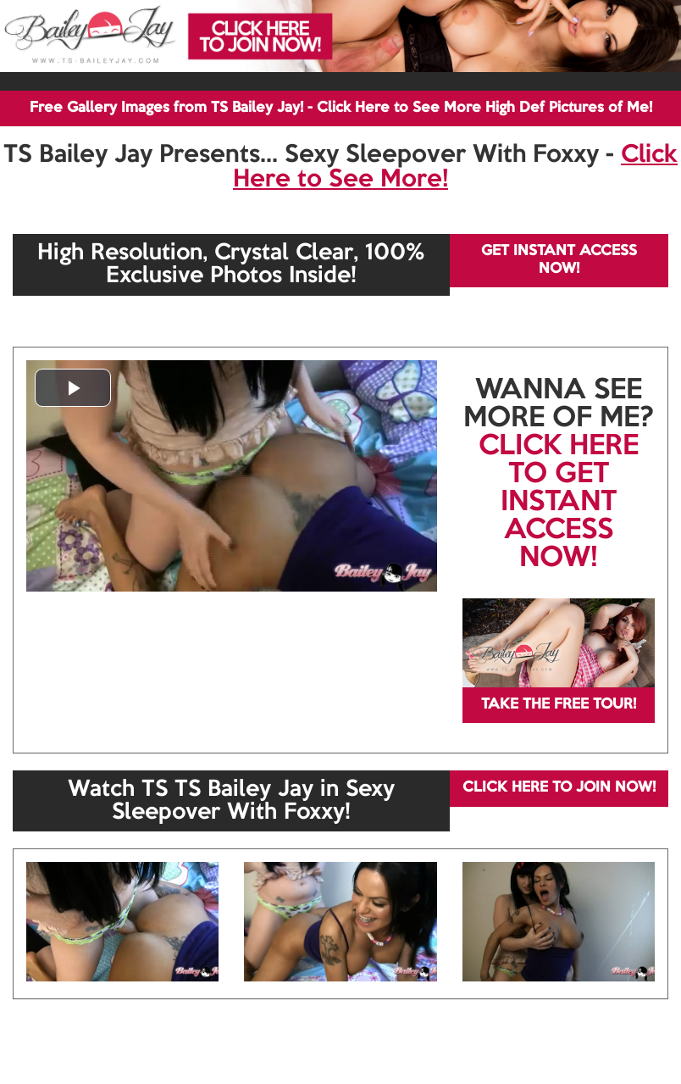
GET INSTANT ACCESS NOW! (559, 260)
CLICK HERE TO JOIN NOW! (559, 787)
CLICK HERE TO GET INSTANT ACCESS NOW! (559, 502)
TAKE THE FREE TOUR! (558, 704)
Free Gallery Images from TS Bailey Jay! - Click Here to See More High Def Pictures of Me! (341, 108)
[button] (73, 388)
